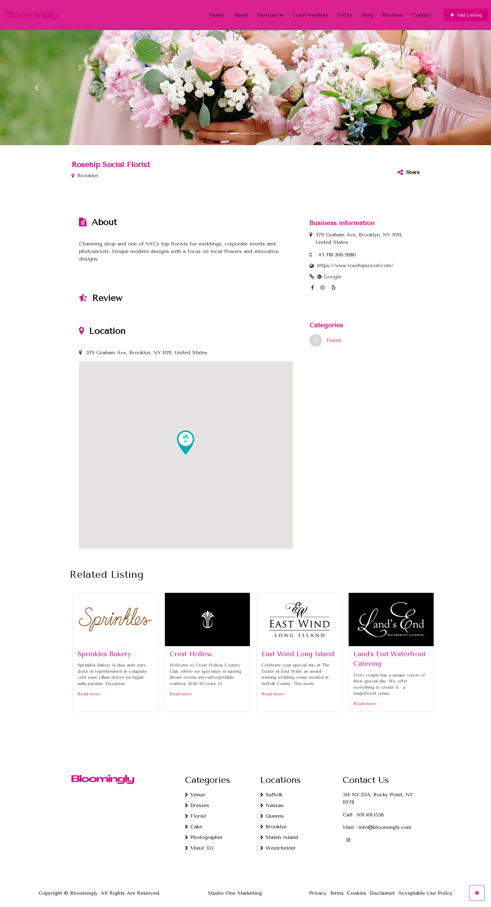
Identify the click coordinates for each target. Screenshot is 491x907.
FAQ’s (344, 13)
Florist (334, 336)
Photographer (206, 833)
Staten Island (282, 833)
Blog (367, 13)
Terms (337, 889)
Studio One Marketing (235, 889)
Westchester (281, 843)
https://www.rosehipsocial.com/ (355, 261)
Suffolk (274, 790)
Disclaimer (382, 889)
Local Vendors (310, 13)
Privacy (317, 889)
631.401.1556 (370, 810)
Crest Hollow (191, 649)
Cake (196, 822)
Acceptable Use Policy (425, 889)
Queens (275, 812)
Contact (421, 13)
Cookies (356, 889)
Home (216, 13)
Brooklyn (276, 822)
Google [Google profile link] (329, 272)
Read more (89, 689)
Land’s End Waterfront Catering (389, 654)
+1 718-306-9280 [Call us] (337, 250)
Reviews (392, 13)
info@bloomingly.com (384, 823)
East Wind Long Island (297, 649)
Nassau (274, 801)
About (241, 13)
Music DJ (202, 843)
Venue (197, 790)
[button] (466, 13)
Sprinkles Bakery (104, 649)
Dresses (199, 801)
